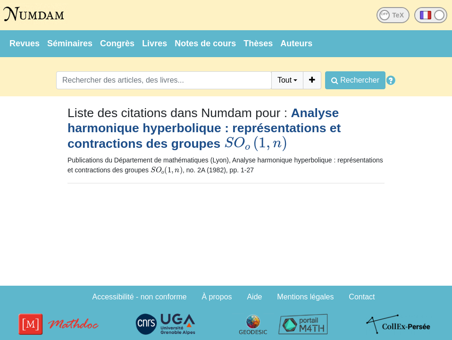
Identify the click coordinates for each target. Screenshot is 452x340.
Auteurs (296, 43)
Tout (284, 80)
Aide (254, 297)
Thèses (258, 43)
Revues (24, 43)
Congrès (117, 43)
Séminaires (69, 43)
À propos (217, 297)
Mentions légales (305, 297)
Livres (154, 43)
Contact (362, 297)
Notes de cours (205, 43)
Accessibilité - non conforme (139, 297)
